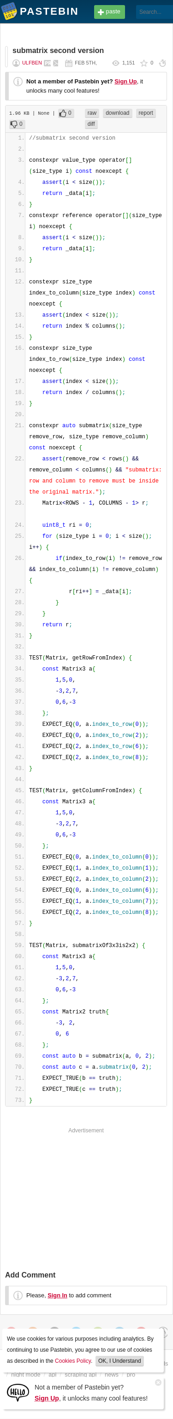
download (117, 113)
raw (92, 113)
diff (91, 124)
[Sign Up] (18, 1392)
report (146, 113)
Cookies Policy (73, 1361)
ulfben (32, 62)
